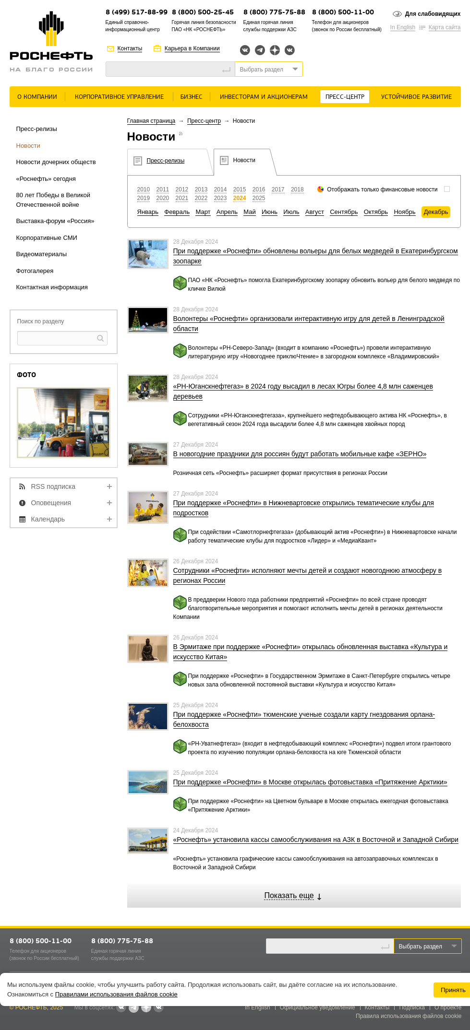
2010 (143, 189)
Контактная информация (52, 287)
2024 (239, 198)
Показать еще (288, 895)
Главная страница (151, 121)
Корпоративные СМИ (46, 237)
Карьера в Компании (192, 48)
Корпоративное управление (119, 97)
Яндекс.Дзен (275, 50)
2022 (201, 198)
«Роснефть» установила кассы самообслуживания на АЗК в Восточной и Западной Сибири (315, 839)
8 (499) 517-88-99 (137, 12)
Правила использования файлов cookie (409, 1016)
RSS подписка (53, 486)
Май (249, 211)
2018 (297, 189)
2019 (143, 198)
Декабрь (436, 211)
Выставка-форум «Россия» (55, 221)
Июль (291, 211)
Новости (28, 145)
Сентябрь (344, 211)
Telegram (260, 50)
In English (403, 27)
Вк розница (290, 50)
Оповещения (51, 503)
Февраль (177, 211)
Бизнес (192, 97)
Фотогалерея (35, 270)
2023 (220, 198)
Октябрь (376, 211)
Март (202, 211)
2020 (163, 198)
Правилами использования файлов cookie (116, 994)
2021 (182, 198)
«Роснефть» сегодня (46, 178)
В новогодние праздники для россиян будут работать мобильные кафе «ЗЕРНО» (300, 454)
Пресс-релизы (36, 128)
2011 (163, 189)
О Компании (37, 97)
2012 (182, 189)
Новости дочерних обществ (56, 162)
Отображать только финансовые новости (382, 189)
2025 (259, 198)
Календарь (48, 519)
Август (314, 211)
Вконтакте (245, 50)
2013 (201, 189)
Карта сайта (445, 27)
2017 (278, 189)
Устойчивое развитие (416, 97)
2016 (259, 189)
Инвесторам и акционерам (264, 97)
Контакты (130, 48)
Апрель (227, 211)
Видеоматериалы (41, 254)
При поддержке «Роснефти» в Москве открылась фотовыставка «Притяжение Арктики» (310, 782)
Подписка (411, 1007)
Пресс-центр (344, 97)
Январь (148, 211)
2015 (239, 189)
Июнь (269, 211)
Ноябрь (404, 211)
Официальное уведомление (317, 1007)
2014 (220, 189)
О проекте (448, 1007)
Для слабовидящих (433, 14)
